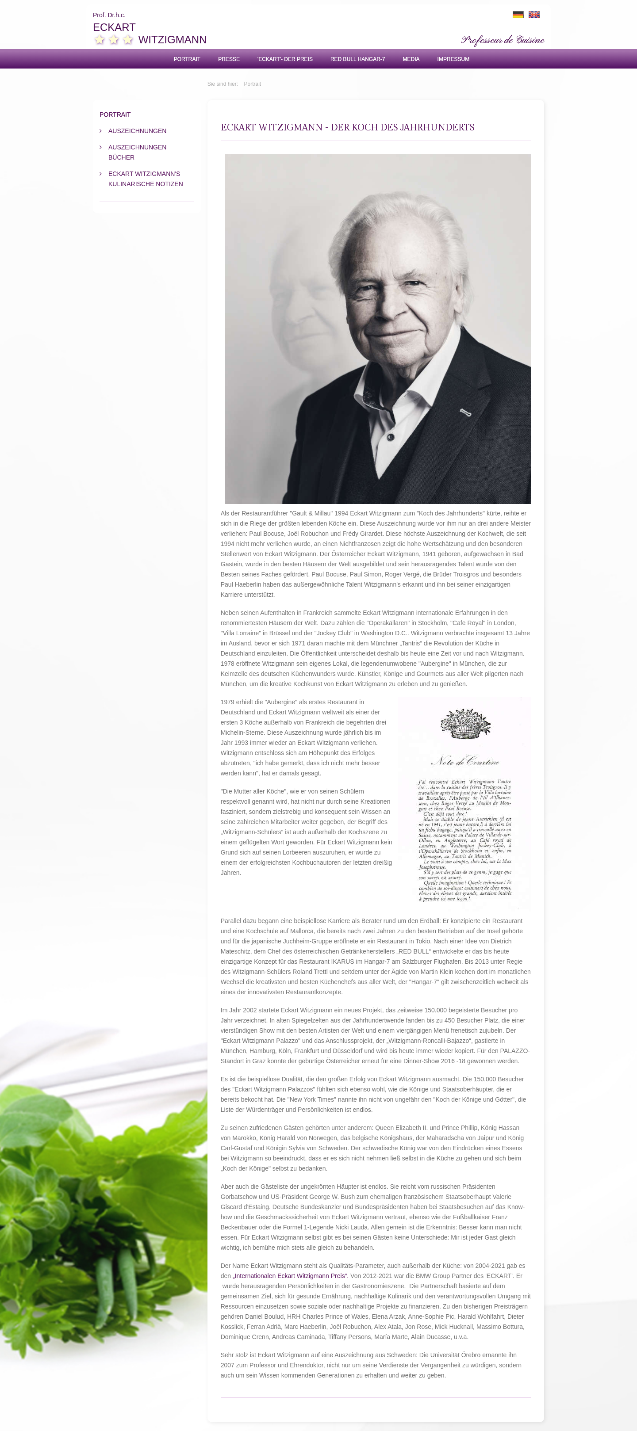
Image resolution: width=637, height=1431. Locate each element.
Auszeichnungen (137, 130)
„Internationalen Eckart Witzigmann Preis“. (291, 1275)
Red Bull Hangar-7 (357, 59)
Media (411, 59)
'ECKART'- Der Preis (285, 59)
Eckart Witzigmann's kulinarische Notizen (145, 178)
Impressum (453, 59)
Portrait (187, 59)
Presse (229, 59)
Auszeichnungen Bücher (137, 152)
